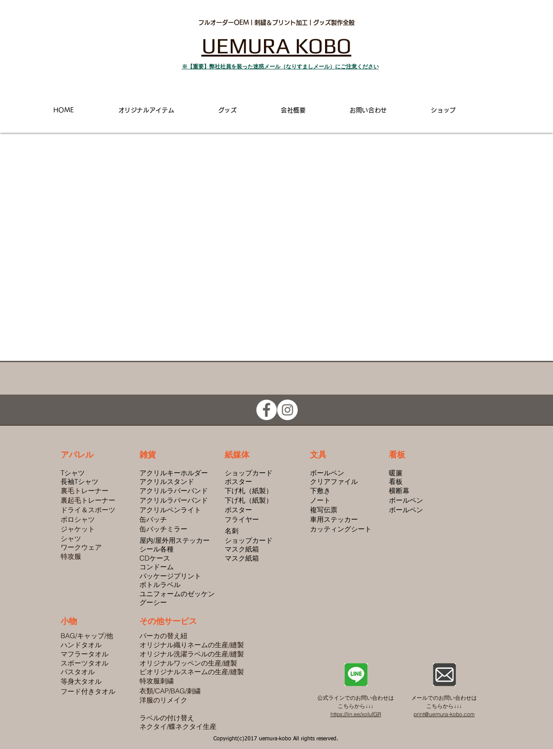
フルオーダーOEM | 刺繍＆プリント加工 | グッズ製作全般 (276, 23)
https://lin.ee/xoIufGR (356, 714)
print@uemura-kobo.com (444, 714)
